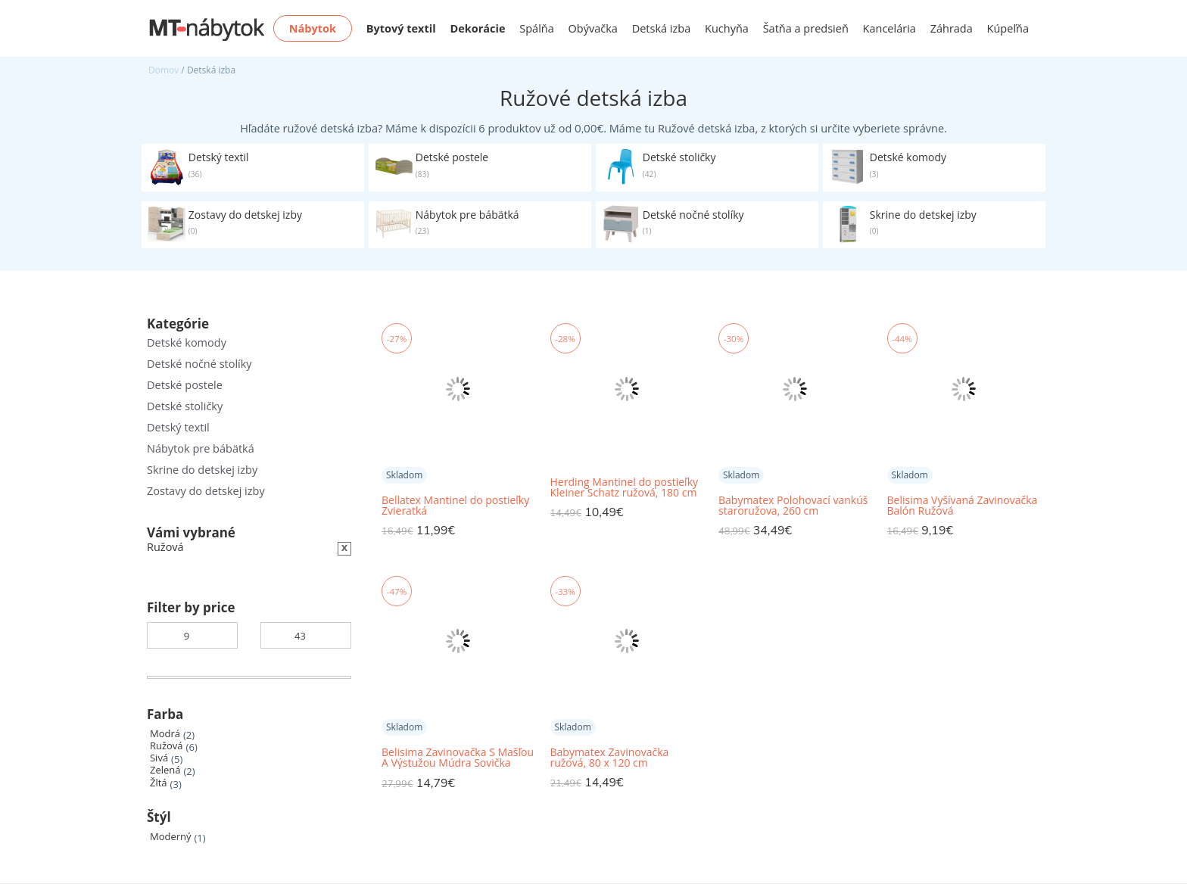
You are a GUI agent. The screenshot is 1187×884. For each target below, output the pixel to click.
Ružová (166, 746)
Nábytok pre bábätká (200, 448)
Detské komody (186, 342)
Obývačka (593, 28)
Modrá (165, 734)
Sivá (159, 758)
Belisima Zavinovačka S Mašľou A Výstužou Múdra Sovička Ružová (458, 758)
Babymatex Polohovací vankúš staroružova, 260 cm (793, 505)
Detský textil (178, 427)
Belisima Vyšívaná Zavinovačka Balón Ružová (962, 505)
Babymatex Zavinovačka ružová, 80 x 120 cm (609, 757)
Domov (163, 70)
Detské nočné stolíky (199, 363)
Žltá (158, 783)
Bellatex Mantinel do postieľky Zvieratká (455, 505)
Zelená (165, 770)
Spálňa (536, 28)
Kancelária (889, 28)
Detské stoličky (185, 406)
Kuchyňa (727, 28)
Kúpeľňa (1008, 28)
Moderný (171, 837)
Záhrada (951, 28)
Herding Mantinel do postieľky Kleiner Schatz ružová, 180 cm (624, 487)
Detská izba (661, 28)
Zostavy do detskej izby (206, 491)
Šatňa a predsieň (806, 28)
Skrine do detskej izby (202, 469)
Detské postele (185, 385)
